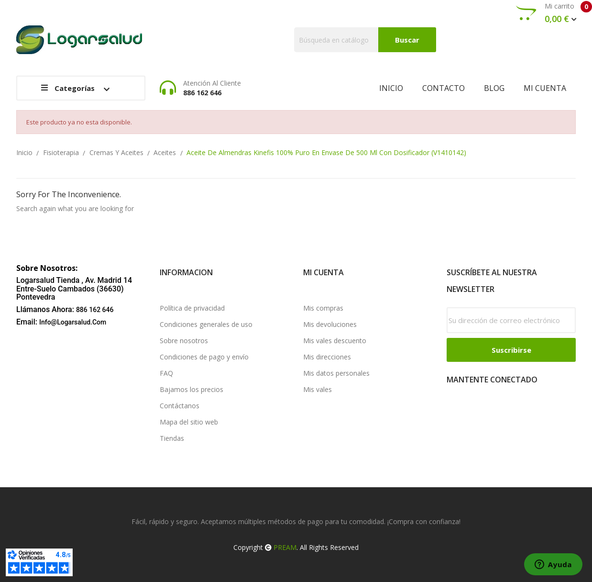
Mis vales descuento (334, 340)
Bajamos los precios (191, 389)
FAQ (166, 373)
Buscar (407, 40)
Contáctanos (179, 405)
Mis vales (317, 389)
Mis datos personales (336, 373)
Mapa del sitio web (189, 421)
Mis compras (323, 308)
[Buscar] (365, 39)
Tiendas (172, 438)
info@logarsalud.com (72, 322)
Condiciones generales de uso (206, 324)
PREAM (285, 547)
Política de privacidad (192, 308)
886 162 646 (95, 309)
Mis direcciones (327, 356)
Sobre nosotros (184, 340)
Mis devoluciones (330, 324)
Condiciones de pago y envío (204, 356)
